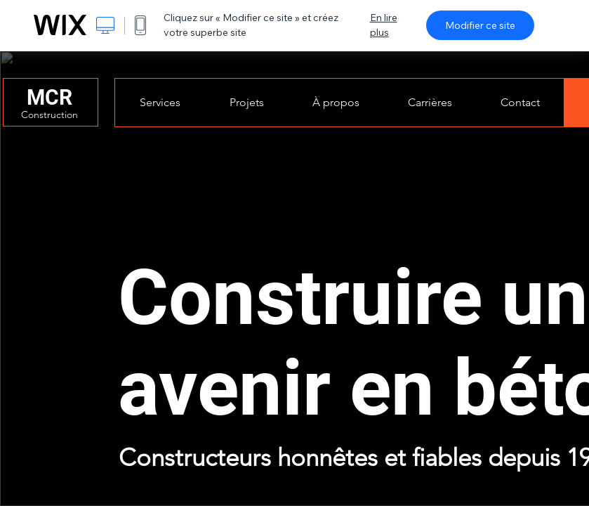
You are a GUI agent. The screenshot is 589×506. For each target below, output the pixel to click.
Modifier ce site (480, 25)
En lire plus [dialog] (383, 25)
